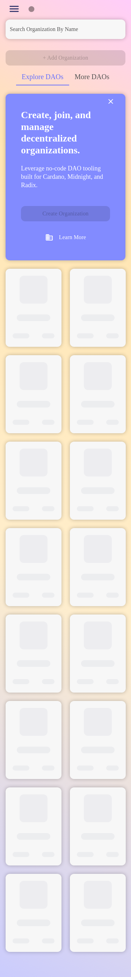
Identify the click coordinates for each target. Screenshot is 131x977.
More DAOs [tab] (92, 77)
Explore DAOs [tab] (42, 77)
